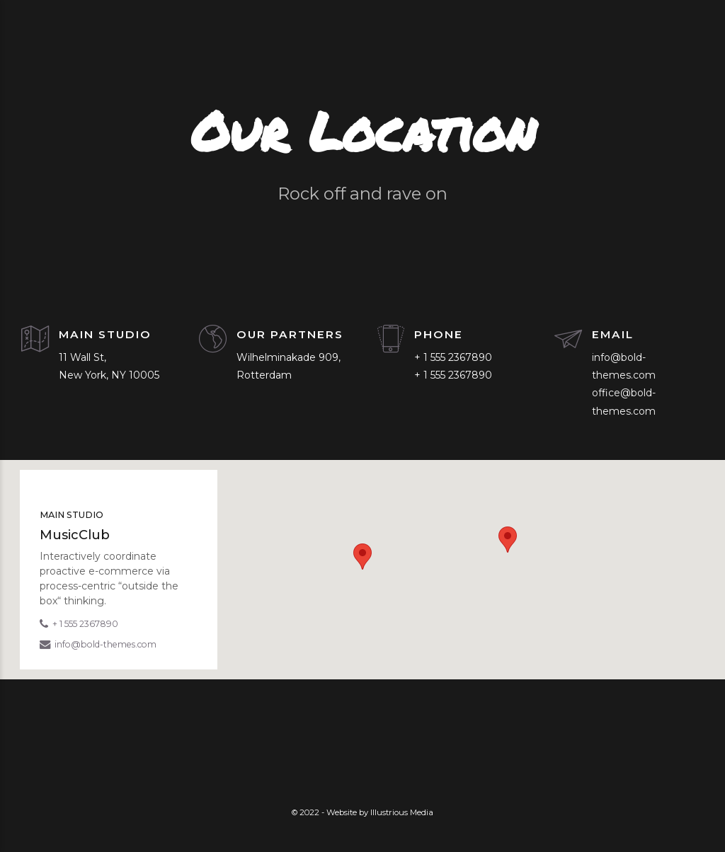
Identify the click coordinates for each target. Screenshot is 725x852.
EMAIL (613, 334)
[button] (362, 556)
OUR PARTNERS (289, 334)
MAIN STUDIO (105, 334)
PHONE (438, 334)
